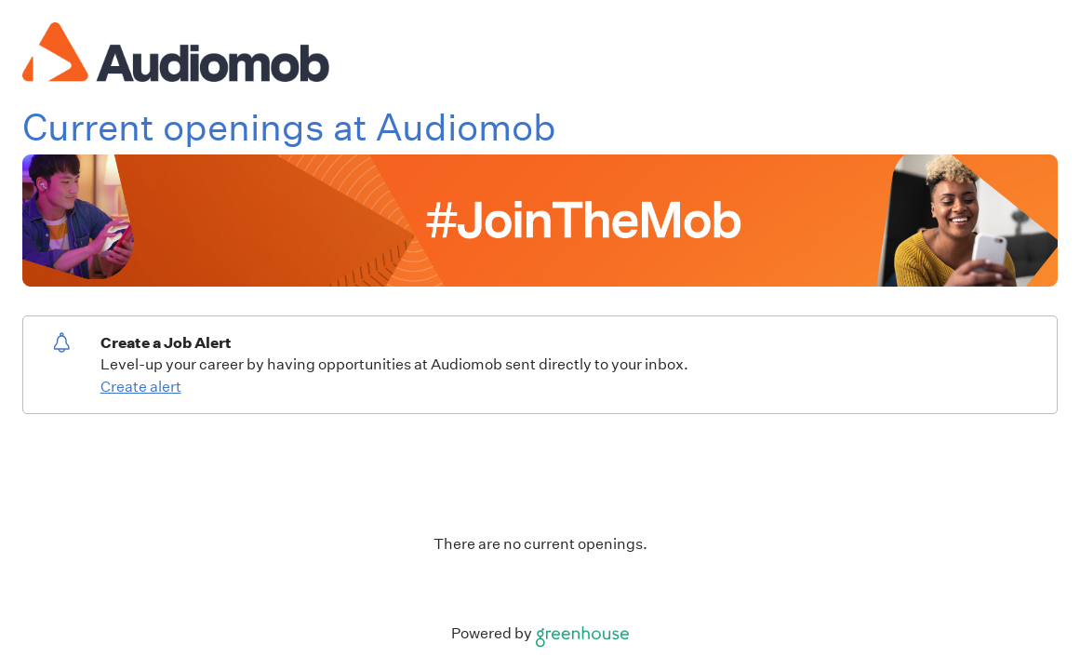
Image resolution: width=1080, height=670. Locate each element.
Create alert (140, 386)
